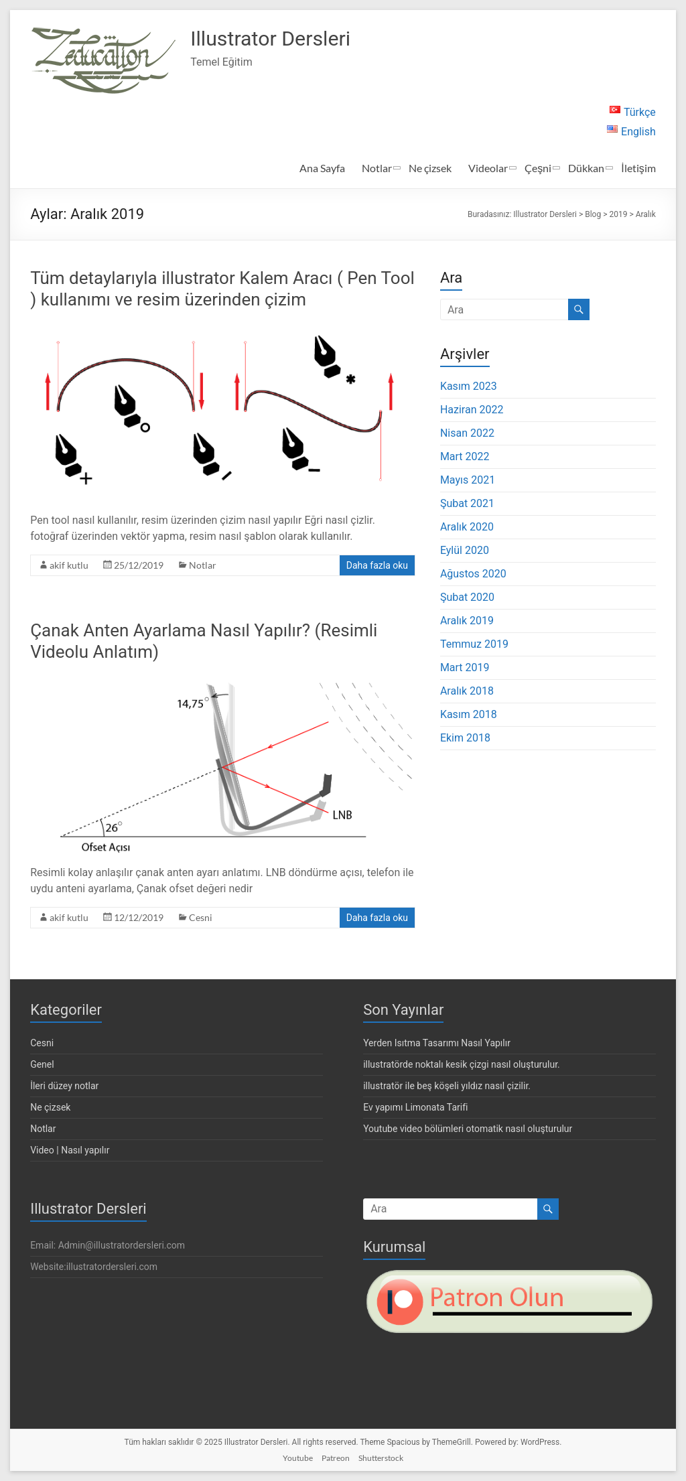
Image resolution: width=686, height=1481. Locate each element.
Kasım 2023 (468, 386)
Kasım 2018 (468, 714)
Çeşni (538, 167)
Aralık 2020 (467, 526)
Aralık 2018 (467, 691)
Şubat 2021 (467, 503)
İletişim (638, 167)
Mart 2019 (465, 667)
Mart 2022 (465, 456)
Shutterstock (380, 1458)
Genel (42, 1064)
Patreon (336, 1458)
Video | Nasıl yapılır (69, 1150)
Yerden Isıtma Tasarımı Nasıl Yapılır (436, 1043)
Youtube (298, 1458)
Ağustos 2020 (473, 573)
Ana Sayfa (322, 167)
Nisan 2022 (467, 433)
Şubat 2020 (467, 597)
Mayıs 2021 (467, 480)
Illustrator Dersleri (285, 39)
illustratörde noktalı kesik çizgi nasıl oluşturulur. (461, 1064)
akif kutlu (69, 565)
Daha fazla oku (377, 565)
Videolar (488, 167)
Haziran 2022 (472, 409)
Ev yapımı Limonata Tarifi (415, 1107)
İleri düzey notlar (64, 1085)
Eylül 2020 (464, 550)
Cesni (200, 917)
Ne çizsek (430, 167)
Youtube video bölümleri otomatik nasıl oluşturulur (467, 1128)
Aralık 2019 (467, 620)
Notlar (377, 167)
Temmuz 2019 (474, 644)
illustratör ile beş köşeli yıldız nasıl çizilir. (447, 1085)
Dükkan (586, 167)
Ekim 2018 (465, 737)
